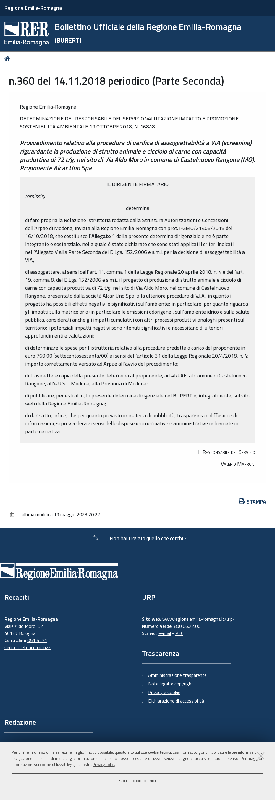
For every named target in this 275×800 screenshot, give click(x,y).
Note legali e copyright (170, 683)
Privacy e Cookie (164, 692)
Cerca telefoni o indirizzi (27, 647)
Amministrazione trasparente (177, 675)
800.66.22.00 (187, 626)
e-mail (164, 633)
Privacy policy (104, 765)
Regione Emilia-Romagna (33, 8)
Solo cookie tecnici (137, 781)
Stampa (252, 502)
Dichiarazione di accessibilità (176, 700)
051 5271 (37, 640)
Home (8, 58)
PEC (179, 633)
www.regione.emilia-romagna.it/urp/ (198, 619)
